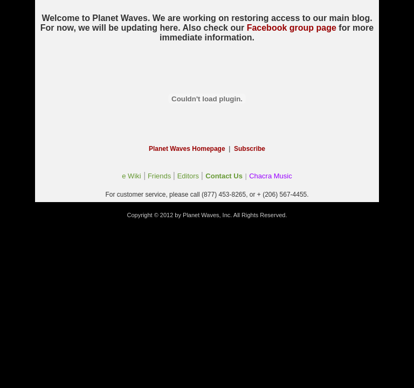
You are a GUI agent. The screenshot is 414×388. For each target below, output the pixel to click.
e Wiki (131, 176)
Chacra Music (270, 176)
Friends (159, 176)
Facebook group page (291, 27)
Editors (188, 176)
